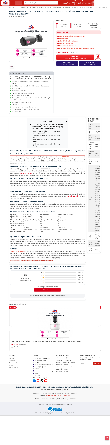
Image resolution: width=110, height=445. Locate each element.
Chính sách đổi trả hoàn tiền (63, 360)
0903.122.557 (46, 358)
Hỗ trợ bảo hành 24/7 (90, 63)
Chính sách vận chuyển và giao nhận (66, 367)
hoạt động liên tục (26, 173)
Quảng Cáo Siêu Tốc (70, 413)
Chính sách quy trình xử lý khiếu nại (65, 362)
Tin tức (11, 365)
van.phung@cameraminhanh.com (42, 375)
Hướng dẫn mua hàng (62, 369)
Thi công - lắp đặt (13, 367)
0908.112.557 (36, 362)
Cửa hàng (12, 360)
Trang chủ (12, 7)
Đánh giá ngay (47, 290)
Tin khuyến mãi (13, 363)
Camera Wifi (23, 7)
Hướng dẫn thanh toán (62, 371)
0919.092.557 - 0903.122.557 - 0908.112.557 (58, 395)
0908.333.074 (50, 364)
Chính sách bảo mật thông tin (64, 358)
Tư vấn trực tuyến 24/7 (67, 63)
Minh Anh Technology (47, 371)
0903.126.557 (36, 368)
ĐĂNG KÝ (97, 363)
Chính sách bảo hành (62, 364)
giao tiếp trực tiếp (72, 196)
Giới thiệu (11, 358)
